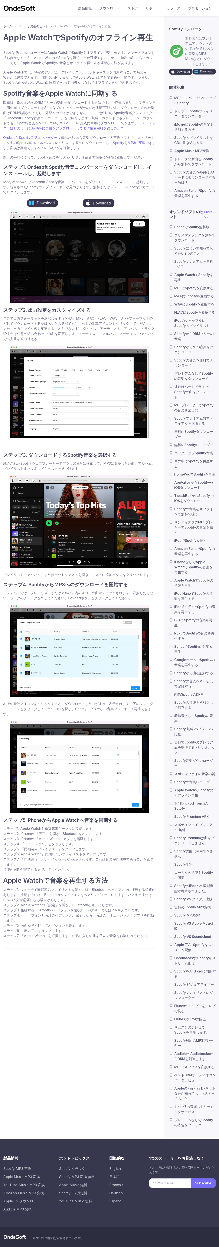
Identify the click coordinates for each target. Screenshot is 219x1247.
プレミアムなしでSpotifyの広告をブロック (193, 1122)
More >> (208, 214)
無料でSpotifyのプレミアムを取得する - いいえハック (194, 747)
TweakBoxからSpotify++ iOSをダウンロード (194, 498)
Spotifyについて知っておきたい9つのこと (193, 251)
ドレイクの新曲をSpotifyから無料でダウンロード (193, 161)
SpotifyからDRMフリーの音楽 (194, 336)
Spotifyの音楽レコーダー (193, 782)
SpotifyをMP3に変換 (129, 143)
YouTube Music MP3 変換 (24, 1185)
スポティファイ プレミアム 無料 (193, 827)
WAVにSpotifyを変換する (194, 304)
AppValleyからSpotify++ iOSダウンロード (193, 485)
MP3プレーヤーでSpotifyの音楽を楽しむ (193, 407)
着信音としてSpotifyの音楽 (193, 718)
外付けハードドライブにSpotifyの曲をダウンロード (193, 392)
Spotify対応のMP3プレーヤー (193, 1043)
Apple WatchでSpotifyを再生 (193, 277)
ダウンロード (109, 8)
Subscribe (203, 1183)
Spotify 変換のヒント (33, 26)
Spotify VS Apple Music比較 (194, 926)
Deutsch (116, 1193)
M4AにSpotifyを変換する (194, 296)
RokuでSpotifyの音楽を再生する (194, 635)
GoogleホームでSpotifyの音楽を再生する (194, 662)
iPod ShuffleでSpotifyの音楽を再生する (194, 609)
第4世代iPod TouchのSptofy (191, 806)
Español (115, 1201)
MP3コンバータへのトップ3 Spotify (195, 100)
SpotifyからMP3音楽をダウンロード (193, 349)
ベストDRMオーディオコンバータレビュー (195, 1077)
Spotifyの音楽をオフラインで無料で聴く (193, 511)
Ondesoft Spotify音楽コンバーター (30, 137)
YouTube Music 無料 (75, 1201)
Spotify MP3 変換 (17, 1168)
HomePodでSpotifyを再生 (194, 474)
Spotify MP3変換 (187, 915)
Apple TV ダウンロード (21, 1201)
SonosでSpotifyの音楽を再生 (193, 649)
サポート (152, 8)
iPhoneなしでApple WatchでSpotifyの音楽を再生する (193, 567)
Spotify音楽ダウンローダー (193, 763)
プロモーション (200, 8)
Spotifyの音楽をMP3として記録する (193, 683)
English (115, 1168)
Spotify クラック (72, 1168)
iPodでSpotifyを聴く (190, 540)
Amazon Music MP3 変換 (23, 1193)
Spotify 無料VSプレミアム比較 (194, 731)
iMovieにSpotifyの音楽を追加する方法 (194, 127)
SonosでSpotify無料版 (191, 227)
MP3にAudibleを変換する (194, 1067)
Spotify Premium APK (191, 816)
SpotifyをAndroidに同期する (195, 973)
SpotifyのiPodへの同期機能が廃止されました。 (193, 888)
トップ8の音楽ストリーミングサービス (194, 1109)
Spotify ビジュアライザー (194, 984)
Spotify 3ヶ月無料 (73, 1193)
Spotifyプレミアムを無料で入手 (193, 264)
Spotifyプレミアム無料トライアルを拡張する (193, 421)
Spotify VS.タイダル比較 (193, 899)
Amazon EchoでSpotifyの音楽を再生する (194, 193)
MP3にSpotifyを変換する (193, 288)
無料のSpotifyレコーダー (193, 445)
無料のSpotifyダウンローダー (193, 434)
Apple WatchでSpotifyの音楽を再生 (193, 583)
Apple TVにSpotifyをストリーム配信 (194, 947)
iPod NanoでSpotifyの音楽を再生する (193, 596)
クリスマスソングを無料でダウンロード (194, 237)
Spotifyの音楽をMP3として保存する (193, 705)
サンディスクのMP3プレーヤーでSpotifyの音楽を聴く (195, 527)
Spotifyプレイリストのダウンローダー (193, 995)
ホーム (7, 26)
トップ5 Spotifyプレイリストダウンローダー (193, 113)
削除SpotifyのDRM (188, 694)
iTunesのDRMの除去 (190, 1019)
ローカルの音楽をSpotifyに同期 (193, 875)
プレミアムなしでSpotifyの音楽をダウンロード (193, 376)
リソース (173, 8)
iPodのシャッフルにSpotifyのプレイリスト (192, 323)
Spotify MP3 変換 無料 (77, 1177)
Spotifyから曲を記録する (193, 673)
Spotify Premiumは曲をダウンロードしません (194, 840)
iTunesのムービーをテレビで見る (195, 1008)
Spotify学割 (183, 864)
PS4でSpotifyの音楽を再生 (193, 622)
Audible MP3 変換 (17, 1209)
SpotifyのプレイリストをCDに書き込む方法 (193, 140)
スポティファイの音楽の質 (194, 774)
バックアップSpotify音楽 (193, 453)
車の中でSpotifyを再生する (193, 463)
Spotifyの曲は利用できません (193, 853)
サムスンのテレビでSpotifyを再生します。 (192, 1029)
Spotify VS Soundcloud (192, 936)
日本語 (114, 1177)
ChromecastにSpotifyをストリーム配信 (195, 960)
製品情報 (85, 8)
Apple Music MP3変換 (191, 151)
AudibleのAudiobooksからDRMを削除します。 (193, 1056)
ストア (133, 8)
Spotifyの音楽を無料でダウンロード (193, 362)
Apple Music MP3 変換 (21, 1177)
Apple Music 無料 (73, 1185)
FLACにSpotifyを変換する (194, 312)
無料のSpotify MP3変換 (192, 907)
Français (116, 1185)
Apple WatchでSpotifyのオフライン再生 (193, 792)
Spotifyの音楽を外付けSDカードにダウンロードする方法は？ (194, 177)
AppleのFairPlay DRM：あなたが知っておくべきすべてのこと (194, 1093)
